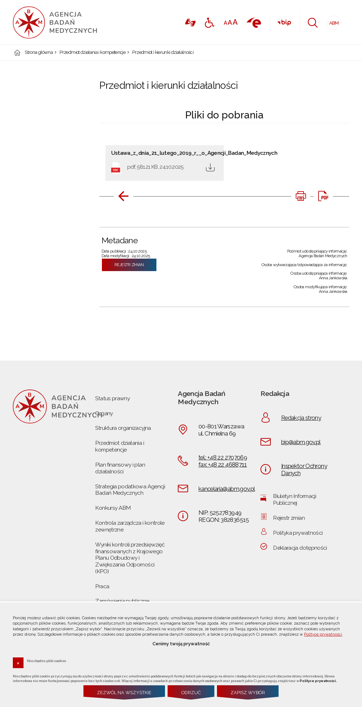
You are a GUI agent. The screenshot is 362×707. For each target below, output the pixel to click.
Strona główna (39, 52)
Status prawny (112, 398)
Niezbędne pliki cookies (46, 660)
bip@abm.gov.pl (301, 442)
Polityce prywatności (323, 634)
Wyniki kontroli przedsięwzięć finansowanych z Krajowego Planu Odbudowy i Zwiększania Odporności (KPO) (130, 558)
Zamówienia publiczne (122, 600)
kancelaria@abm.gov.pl (226, 488)
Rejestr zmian (129, 264)
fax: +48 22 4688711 (222, 464)
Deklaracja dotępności (300, 547)
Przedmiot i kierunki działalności (162, 52)
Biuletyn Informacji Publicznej (294, 499)
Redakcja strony (301, 417)
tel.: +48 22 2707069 (222, 457)
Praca (102, 586)
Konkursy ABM (112, 507)
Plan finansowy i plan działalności (120, 468)
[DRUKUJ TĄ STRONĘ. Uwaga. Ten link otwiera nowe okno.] (300, 196)
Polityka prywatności (297, 532)
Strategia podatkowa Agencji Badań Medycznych (130, 490)
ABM (333, 21)
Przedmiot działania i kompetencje (92, 52)
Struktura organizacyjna (123, 427)
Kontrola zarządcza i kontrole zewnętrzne (129, 526)
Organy (104, 413)
